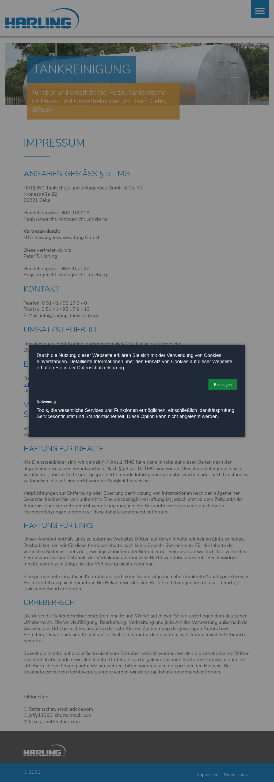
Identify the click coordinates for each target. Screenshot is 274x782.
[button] (222, 384)
